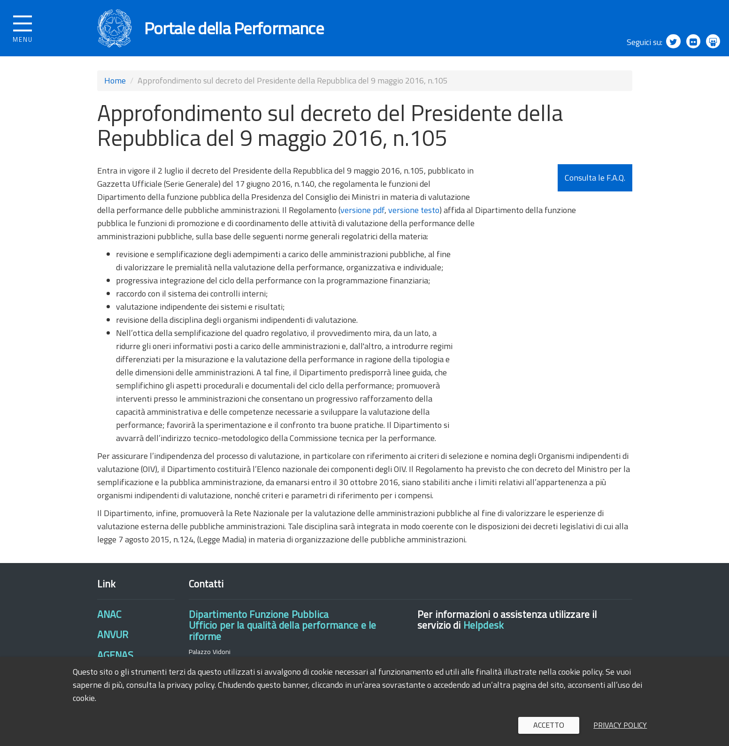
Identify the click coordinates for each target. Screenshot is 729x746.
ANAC (109, 614)
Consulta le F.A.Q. (595, 177)
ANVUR (113, 634)
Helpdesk (483, 624)
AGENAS (115, 654)
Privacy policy (620, 725)
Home (115, 80)
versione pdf (362, 210)
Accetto (548, 725)
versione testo (413, 210)
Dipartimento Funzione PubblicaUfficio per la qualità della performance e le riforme (282, 625)
